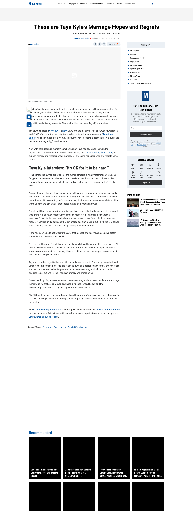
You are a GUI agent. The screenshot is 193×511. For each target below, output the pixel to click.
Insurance (61, 4)
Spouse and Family (81, 38)
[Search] (150, 4)
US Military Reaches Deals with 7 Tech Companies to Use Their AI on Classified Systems (152, 202)
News (119, 4)
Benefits (110, 4)
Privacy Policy (141, 145)
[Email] (104, 44)
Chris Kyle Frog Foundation (84, 151)
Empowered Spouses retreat (42, 309)
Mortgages (73, 4)
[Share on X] (100, 44)
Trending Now (133, 195)
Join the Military (97, 4)
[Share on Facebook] (95, 44)
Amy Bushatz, (35, 44)
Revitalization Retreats (105, 302)
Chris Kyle (53, 130)
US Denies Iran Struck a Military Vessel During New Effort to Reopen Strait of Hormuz (150, 222)
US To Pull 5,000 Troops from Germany (151, 211)
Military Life (130, 4)
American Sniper (110, 133)
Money (83, 4)
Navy (63, 130)
